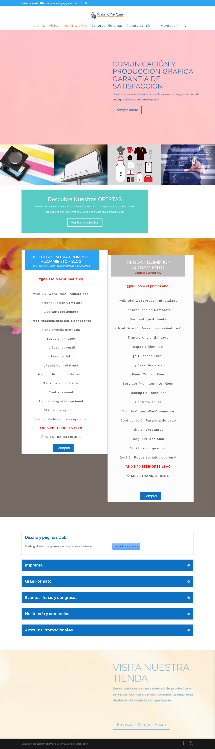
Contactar (169, 25)
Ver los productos (85, 222)
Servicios (51, 25)
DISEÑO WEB (75, 25)
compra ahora (127, 110)
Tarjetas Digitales (106, 25)
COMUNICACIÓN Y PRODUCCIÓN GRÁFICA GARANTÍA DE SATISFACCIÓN (153, 75)
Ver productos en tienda (126, 546)
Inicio (34, 25)
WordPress (82, 743)
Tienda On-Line (140, 25)
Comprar (63, 448)
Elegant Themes (46, 743)
